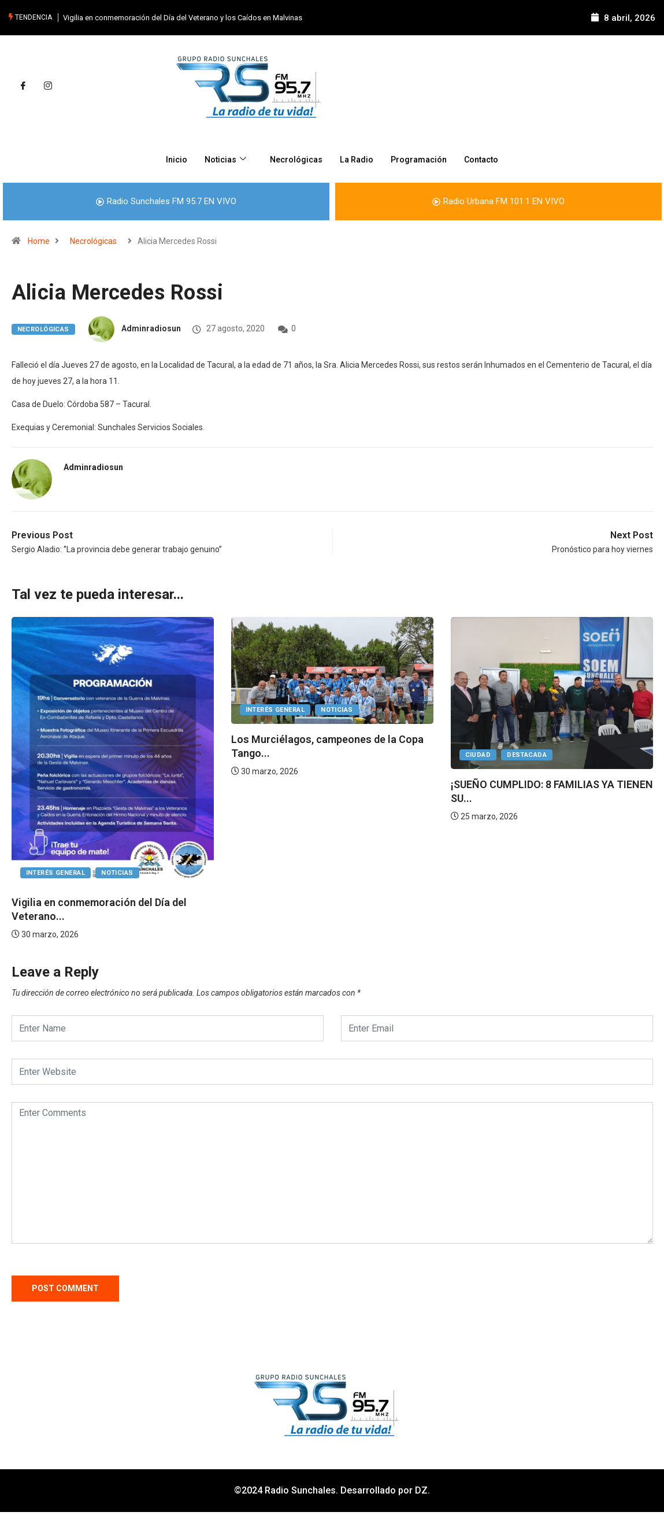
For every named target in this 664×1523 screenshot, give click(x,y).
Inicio (169, 159)
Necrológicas (293, 159)
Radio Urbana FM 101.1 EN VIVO (498, 200)
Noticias (221, 159)
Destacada (527, 754)
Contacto (487, 159)
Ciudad (478, 754)
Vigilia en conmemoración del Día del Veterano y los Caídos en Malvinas (182, 17)
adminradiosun (151, 328)
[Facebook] (23, 85)
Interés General (56, 872)
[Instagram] (48, 85)
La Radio (356, 159)
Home (39, 240)
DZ (421, 1489)
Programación (421, 159)
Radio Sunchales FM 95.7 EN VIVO (166, 200)
